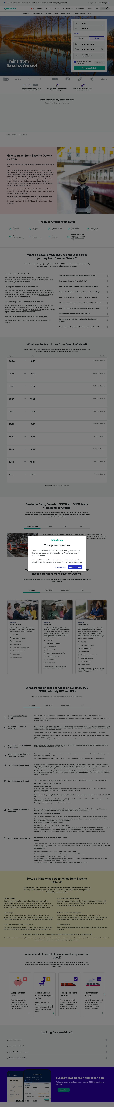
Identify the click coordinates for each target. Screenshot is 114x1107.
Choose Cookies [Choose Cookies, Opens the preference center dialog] (60, 567)
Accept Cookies (75, 567)
